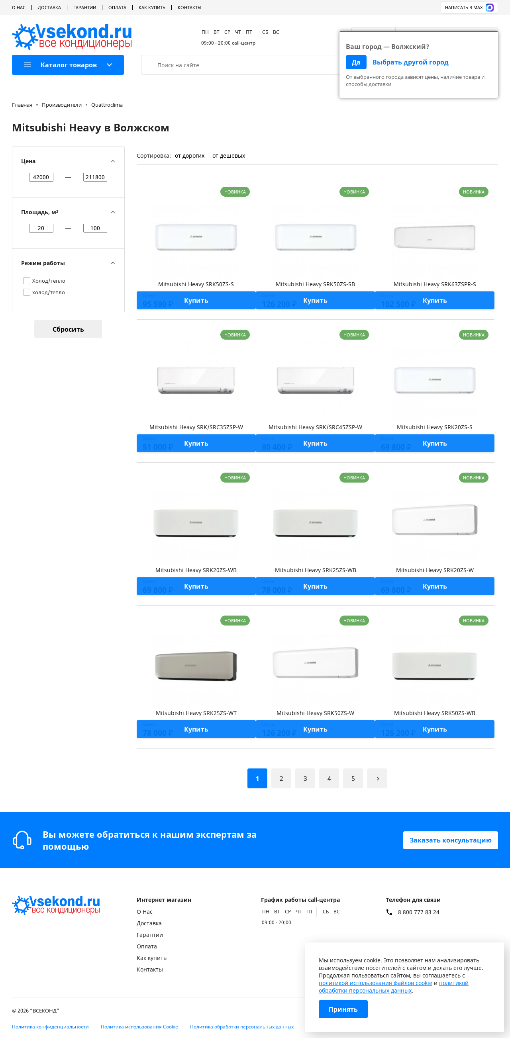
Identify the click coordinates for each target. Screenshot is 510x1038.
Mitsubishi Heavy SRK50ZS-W (315, 713)
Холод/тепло (48, 280)
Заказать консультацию (451, 840)
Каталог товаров (60, 65)
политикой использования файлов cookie (375, 983)
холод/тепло (48, 292)
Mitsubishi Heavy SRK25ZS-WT (196, 713)
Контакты (189, 7)
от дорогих (189, 155)
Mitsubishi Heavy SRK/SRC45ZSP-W (315, 427)
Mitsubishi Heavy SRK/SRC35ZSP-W (196, 427)
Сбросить (68, 329)
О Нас (19, 7)
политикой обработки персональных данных (394, 986)
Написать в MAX (469, 8)
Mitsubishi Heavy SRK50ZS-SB (315, 284)
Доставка (49, 7)
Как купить (152, 7)
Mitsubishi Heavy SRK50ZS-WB (434, 713)
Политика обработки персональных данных (242, 1026)
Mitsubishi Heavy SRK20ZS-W (435, 570)
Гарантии (84, 7)
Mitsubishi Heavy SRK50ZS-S (196, 284)
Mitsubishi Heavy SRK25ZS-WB (315, 570)
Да (356, 62)
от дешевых (228, 155)
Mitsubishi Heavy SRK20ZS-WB (196, 570)
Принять (343, 1009)
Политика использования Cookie (139, 1026)
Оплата (117, 7)
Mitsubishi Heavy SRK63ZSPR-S (435, 284)
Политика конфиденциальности (50, 1026)
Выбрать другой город (411, 62)
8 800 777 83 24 (418, 912)
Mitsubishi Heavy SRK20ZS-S (435, 427)
